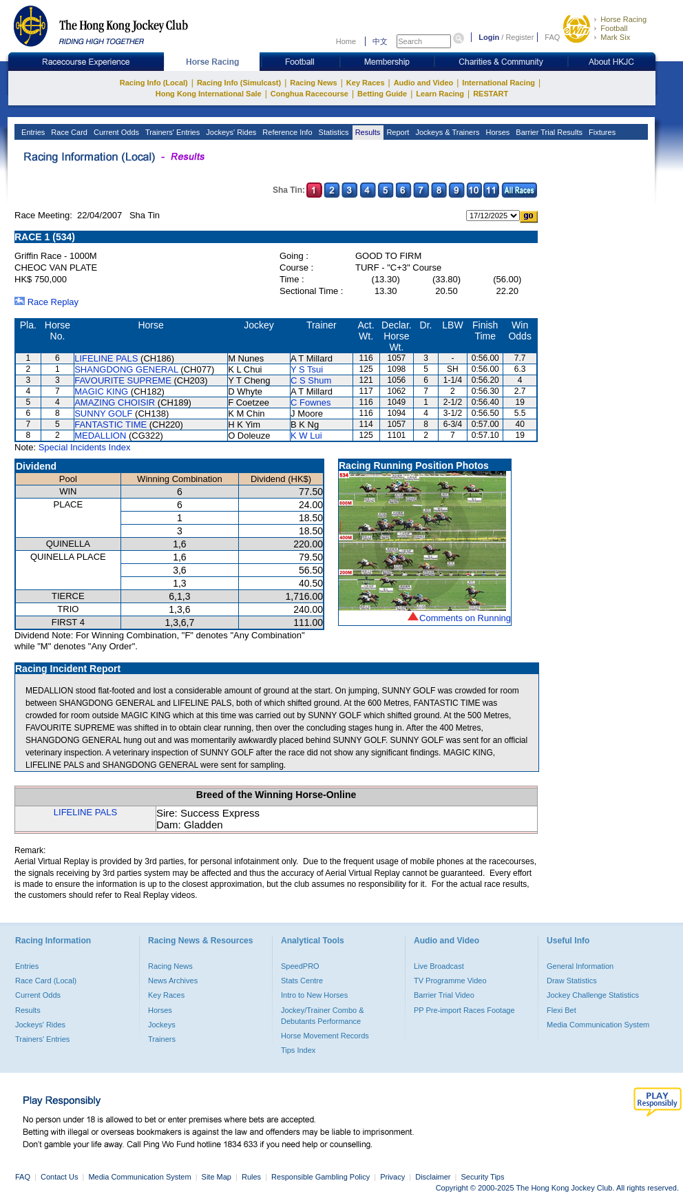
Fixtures (601, 132)
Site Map (216, 1177)
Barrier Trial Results (548, 132)
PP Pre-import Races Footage (464, 1010)
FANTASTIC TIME (110, 424)
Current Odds (115, 132)
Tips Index (298, 1050)
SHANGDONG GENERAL (126, 369)
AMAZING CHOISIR (114, 402)
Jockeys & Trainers (446, 132)
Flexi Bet (561, 1010)
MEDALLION (100, 435)
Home (346, 41)
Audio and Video (424, 82)
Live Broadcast (439, 966)
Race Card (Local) (45, 980)
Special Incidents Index (85, 447)
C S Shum (311, 380)
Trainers (162, 1039)
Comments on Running (465, 618)
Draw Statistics (572, 980)
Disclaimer (432, 1177)
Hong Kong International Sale (209, 94)
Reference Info (286, 132)
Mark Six (615, 37)
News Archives (173, 980)
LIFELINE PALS (106, 358)
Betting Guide (382, 94)
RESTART (490, 94)
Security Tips (483, 1177)
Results (367, 132)
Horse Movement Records (325, 1035)
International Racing (498, 82)
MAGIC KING (101, 391)
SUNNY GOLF (103, 413)
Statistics (333, 132)
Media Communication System (598, 1024)
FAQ (552, 37)
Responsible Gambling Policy (320, 1177)
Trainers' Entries (171, 132)
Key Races (365, 82)
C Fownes (311, 402)
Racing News (313, 82)
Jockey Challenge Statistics (593, 995)
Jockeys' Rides (230, 132)
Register (519, 37)
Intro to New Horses (314, 995)
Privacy (392, 1177)
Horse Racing (623, 19)
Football (613, 28)
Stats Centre (302, 980)
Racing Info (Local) (154, 82)
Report (396, 132)
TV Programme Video (450, 980)
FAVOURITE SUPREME (122, 380)
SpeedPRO (300, 966)
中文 (380, 41)
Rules (252, 1177)
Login (489, 37)
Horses (496, 132)
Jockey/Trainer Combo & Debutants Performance (322, 1015)
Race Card (68, 132)
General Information (580, 966)
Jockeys (162, 1024)
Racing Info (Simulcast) (239, 82)
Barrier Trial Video (444, 995)
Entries (32, 132)
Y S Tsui (307, 369)
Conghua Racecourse (309, 94)
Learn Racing (440, 94)
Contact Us (59, 1177)
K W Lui (306, 435)
